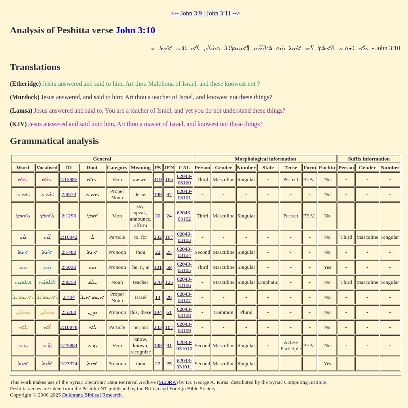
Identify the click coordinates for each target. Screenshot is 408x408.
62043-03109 (184, 327)
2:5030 (68, 267)
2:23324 (69, 363)
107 (169, 237)
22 (157, 252)
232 (158, 237)
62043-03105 (184, 267)
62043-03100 (184, 179)
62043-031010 (184, 345)
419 (158, 179)
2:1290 (68, 216)
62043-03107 (184, 297)
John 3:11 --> (224, 13)
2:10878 (69, 327)
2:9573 (68, 194)
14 (157, 297)
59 (169, 267)
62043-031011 (184, 363)
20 (157, 216)
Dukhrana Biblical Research (91, 395)
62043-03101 (184, 194)
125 (169, 282)
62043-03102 (184, 216)
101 (158, 267)
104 (158, 312)
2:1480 (68, 252)
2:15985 (69, 179)
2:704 (69, 297)
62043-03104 (184, 252)
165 (169, 179)
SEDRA (167, 382)
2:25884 (69, 345)
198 (158, 194)
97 (169, 194)
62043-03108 (184, 312)
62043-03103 (184, 237)
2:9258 (68, 282)
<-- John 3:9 (186, 13)
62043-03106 (184, 282)
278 (158, 282)
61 (169, 312)
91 (169, 345)
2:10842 (69, 237)
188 (158, 345)
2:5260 (68, 312)
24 (169, 216)
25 (169, 252)
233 (158, 327)
